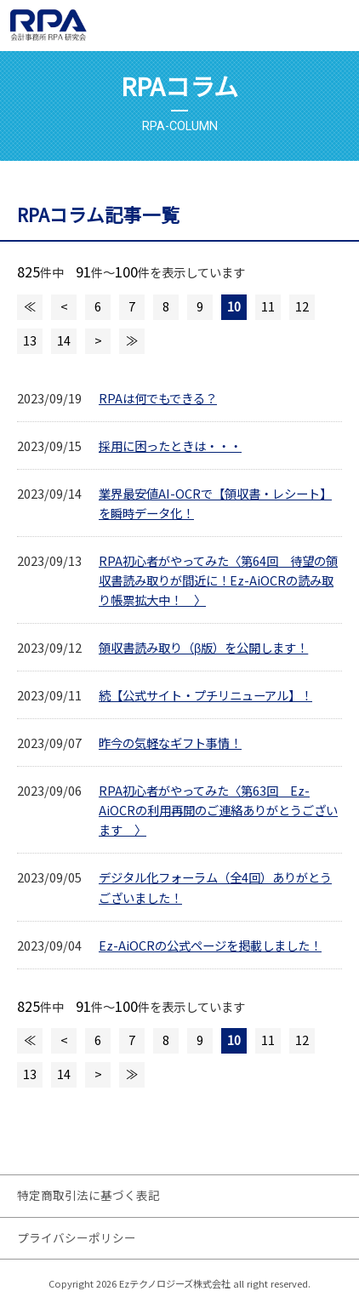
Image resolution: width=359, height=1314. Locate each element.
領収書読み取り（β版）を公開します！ (203, 647)
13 (30, 340)
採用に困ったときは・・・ (170, 445)
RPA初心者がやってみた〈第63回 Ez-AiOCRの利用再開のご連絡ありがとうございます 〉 (218, 809)
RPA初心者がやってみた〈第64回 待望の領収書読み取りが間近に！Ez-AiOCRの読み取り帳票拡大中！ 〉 (218, 579)
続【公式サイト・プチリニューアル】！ (205, 695)
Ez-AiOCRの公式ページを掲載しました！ (210, 945)
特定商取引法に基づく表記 (88, 1194)
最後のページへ (132, 341)
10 (234, 306)
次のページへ (98, 341)
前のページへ (64, 307)
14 (64, 340)
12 (302, 306)
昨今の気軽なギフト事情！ (170, 742)
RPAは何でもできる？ (158, 398)
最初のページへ (30, 307)
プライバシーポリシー (76, 1237)
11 (268, 306)
